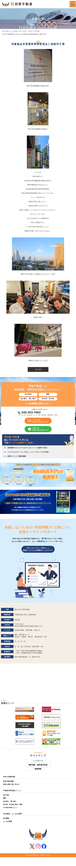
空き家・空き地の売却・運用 (12, 804)
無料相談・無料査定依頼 (38, 765)
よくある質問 (7, 821)
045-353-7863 (31, 412)
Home (4, 34)
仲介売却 (6, 795)
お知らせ (18, 34)
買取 (4, 798)
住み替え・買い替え (9, 801)
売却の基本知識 (8, 781)
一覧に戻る (38, 369)
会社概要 (6, 818)
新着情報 (10, 34)
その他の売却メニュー (10, 807)
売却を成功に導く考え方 (11, 784)
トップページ (38, 761)
